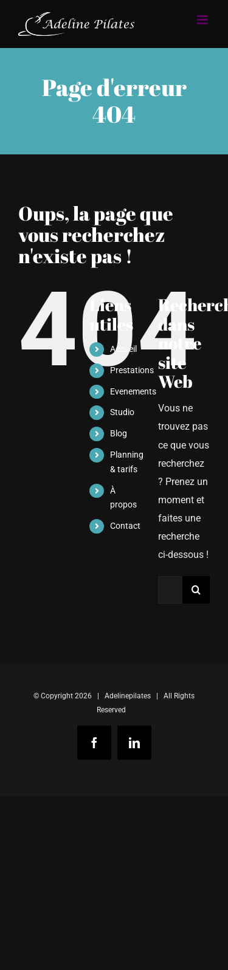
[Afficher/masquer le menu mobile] (203, 19)
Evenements (133, 391)
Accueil (123, 349)
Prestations (132, 370)
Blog (118, 433)
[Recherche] (196, 590)
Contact (125, 526)
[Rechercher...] (170, 590)
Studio (122, 412)
